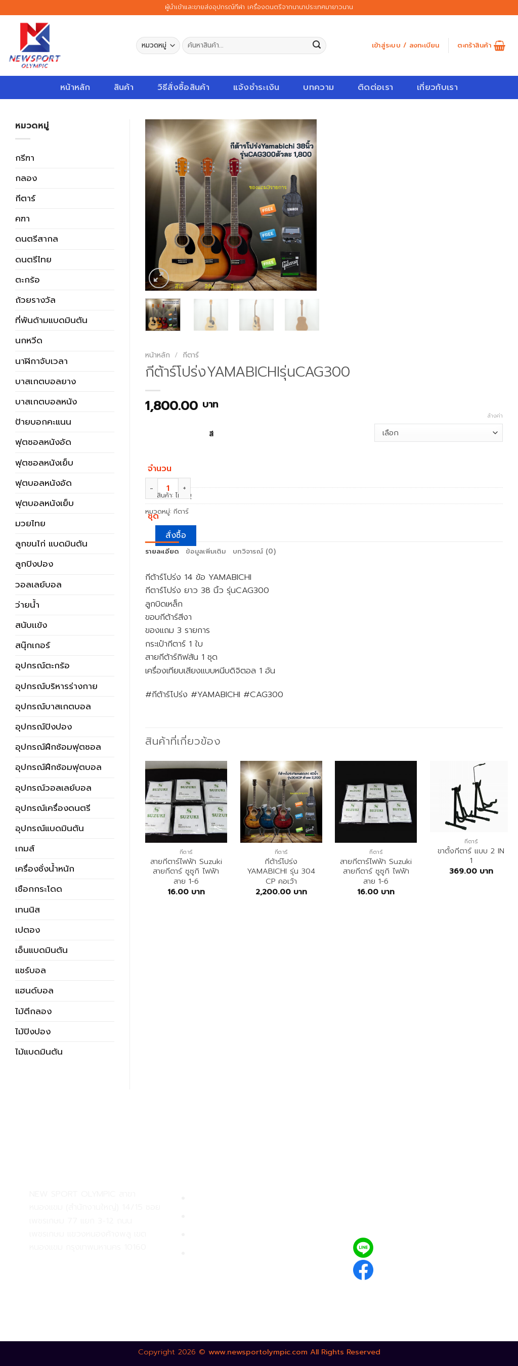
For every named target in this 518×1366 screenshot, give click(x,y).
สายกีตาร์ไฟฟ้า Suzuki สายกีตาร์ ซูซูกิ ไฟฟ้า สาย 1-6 (186, 871)
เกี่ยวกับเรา (437, 87)
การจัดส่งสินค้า (218, 1234)
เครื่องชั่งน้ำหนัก (44, 868)
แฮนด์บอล (34, 990)
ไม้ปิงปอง (33, 1031)
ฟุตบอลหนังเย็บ (44, 503)
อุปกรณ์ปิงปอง (43, 726)
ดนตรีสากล (36, 238)
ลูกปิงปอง (34, 563)
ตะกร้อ (27, 279)
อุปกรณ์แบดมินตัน (49, 828)
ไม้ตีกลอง (33, 1011)
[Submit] (317, 46)
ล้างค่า (495, 416)
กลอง (26, 178)
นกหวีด (28, 340)
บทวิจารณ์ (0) (254, 552)
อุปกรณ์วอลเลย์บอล (53, 787)
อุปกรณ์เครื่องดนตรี (53, 807)
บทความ (318, 87)
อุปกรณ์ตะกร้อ (42, 665)
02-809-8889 (83, 1286)
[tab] (162, 551)
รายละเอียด (162, 552)
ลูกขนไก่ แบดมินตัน (51, 543)
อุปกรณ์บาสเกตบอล (53, 706)
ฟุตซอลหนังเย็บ (44, 462)
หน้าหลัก (75, 87)
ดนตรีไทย (33, 259)
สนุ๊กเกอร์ (32, 645)
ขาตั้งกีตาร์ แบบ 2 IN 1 (471, 856)
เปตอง (27, 929)
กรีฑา (24, 157)
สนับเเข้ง (31, 624)
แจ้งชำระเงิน (256, 87)
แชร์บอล (30, 970)
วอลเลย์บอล (38, 584)
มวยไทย (30, 523)
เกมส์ (24, 848)
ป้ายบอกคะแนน (43, 421)
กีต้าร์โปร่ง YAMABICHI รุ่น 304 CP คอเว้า (281, 871)
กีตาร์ (25, 198)
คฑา (22, 218)
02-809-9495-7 (88, 1264)
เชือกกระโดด (38, 888)
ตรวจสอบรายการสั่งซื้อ (233, 1253)
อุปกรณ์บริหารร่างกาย (56, 686)
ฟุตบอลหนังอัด (43, 482)
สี (211, 433)
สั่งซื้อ (175, 535)
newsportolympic (416, 1268)
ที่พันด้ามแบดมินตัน (51, 320)
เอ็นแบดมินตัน (41, 950)
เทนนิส (27, 909)
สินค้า (124, 87)
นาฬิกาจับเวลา (41, 361)
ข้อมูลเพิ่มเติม (206, 552)
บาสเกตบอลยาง (45, 381)
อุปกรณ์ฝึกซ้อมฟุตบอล (58, 766)
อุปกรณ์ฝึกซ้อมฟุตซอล (58, 746)
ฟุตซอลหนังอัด (43, 441)
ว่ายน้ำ (27, 604)
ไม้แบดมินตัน (39, 1051)
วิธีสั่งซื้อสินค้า (183, 87)
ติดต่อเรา (375, 87)
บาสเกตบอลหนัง (46, 401)
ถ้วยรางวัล (35, 299)
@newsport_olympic (422, 1247)
